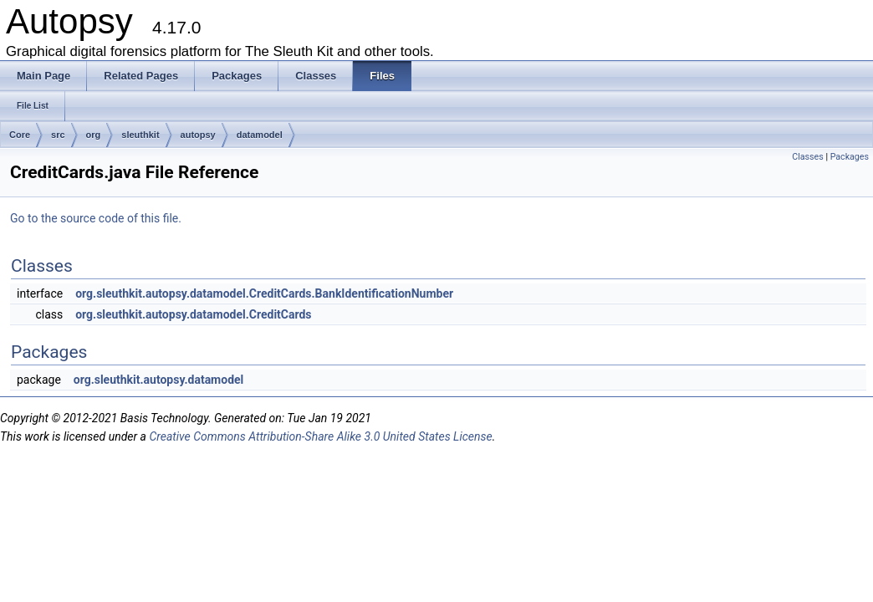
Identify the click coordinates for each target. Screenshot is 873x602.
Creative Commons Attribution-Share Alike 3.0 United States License (320, 436)
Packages (849, 156)
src (58, 135)
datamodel (260, 135)
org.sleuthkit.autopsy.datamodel (159, 379)
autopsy (198, 135)
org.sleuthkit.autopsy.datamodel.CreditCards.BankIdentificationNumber (264, 293)
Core (19, 135)
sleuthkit (140, 135)
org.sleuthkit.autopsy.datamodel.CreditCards (193, 314)
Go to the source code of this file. (95, 218)
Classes (807, 156)
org (93, 135)
